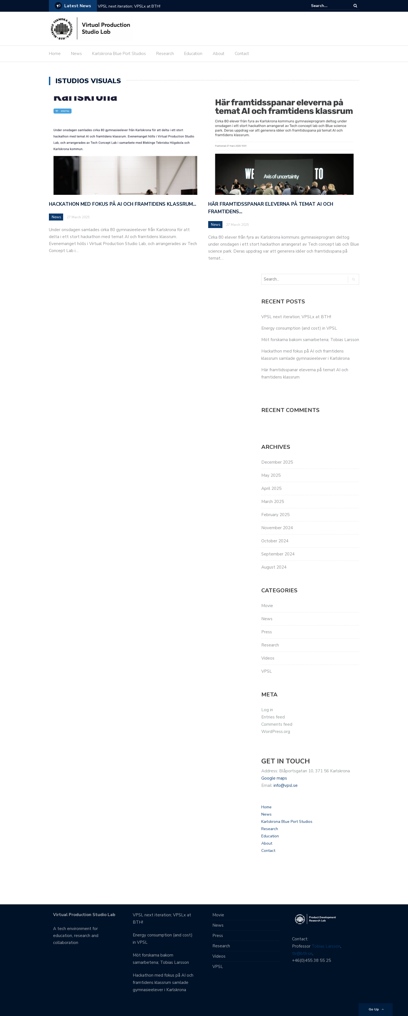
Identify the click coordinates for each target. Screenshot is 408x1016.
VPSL (266, 671)
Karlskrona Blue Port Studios (119, 53)
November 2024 (277, 528)
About (218, 53)
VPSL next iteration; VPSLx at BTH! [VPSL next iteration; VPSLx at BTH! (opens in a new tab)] (129, 6)
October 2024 (274, 541)
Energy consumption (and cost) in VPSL (299, 328)
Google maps (274, 778)
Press (266, 632)
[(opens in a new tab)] (124, 145)
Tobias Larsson (326, 946)
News (76, 53)
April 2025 (271, 488)
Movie (267, 605)
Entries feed (273, 717)
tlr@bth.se (302, 953)
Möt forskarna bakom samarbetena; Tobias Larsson (310, 339)
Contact (242, 53)
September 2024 (278, 554)
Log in (267, 710)
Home (55, 53)
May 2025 (271, 475)
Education (193, 53)
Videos (267, 658)
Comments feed (276, 724)
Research (165, 53)
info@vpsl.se (286, 785)
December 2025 (277, 462)
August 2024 (273, 567)
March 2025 (272, 501)
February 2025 (275, 514)
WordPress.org (275, 731)
